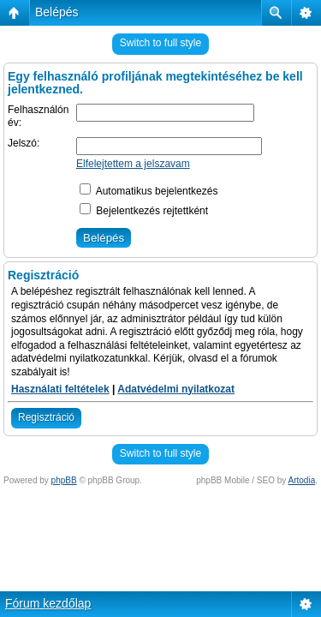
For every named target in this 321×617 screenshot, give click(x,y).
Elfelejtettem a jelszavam (133, 164)
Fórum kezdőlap (48, 603)
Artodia (302, 480)
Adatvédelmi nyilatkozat (176, 389)
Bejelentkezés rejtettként (144, 211)
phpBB (64, 480)
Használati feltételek (60, 389)
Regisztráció (46, 417)
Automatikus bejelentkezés (148, 191)
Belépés (57, 12)
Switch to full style (160, 43)
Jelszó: (23, 143)
